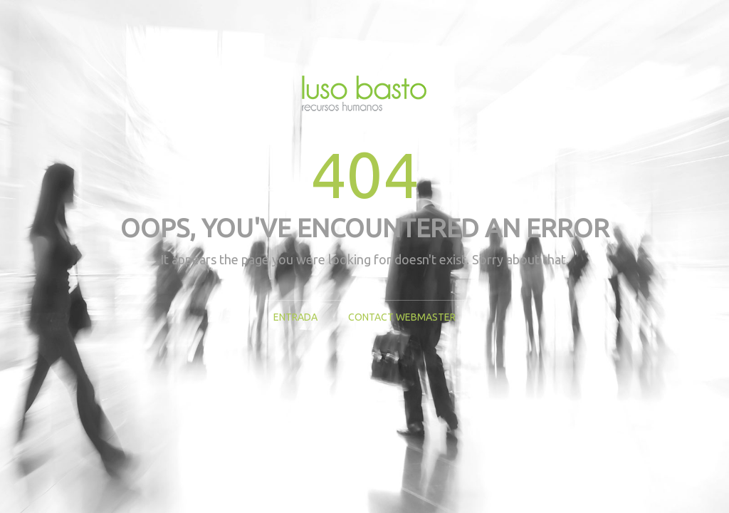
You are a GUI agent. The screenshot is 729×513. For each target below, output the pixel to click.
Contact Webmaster (402, 317)
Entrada (295, 317)
